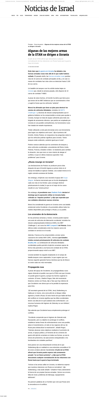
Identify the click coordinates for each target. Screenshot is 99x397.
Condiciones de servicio (10, 1)
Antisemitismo (64, 15)
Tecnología (74, 15)
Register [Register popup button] (82, 1)
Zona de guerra (44, 15)
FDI (17, 15)
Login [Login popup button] (77, 1)
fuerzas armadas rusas (57, 76)
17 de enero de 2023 (33, 66)
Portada (30, 44)
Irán (57, 15)
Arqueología (83, 15)
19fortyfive (33, 388)
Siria (52, 15)
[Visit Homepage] (49, 8)
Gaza (21, 15)
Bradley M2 (32, 243)
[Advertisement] (49, 30)
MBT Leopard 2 (52, 225)
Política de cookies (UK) (59, 1)
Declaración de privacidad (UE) (22, 1)
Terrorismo (28, 15)
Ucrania (30, 91)
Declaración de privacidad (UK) (36, 1)
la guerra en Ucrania (46, 71)
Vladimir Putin (56, 192)
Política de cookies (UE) (49, 1)
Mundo (36, 15)
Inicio (13, 15)
